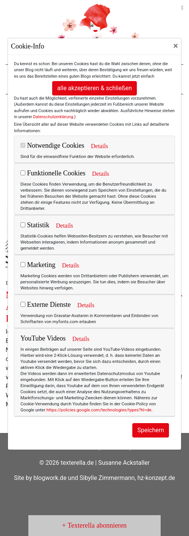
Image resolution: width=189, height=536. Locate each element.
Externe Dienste (45, 304)
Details (99, 146)
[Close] (175, 45)
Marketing (37, 265)
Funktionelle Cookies (52, 173)
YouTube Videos (43, 338)
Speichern (150, 430)
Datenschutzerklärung (53, 116)
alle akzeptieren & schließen (94, 88)
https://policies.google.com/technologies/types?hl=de (99, 410)
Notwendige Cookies (52, 145)
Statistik (35, 225)
